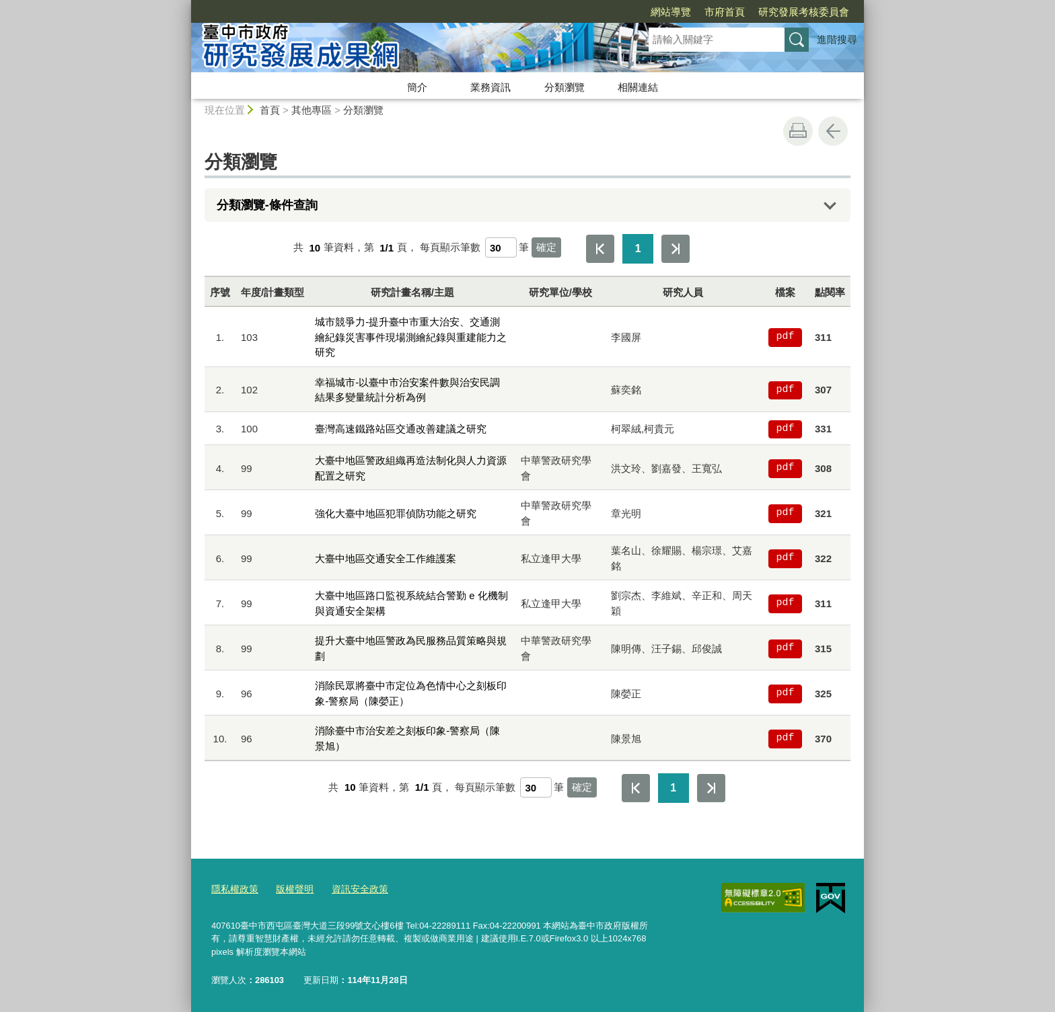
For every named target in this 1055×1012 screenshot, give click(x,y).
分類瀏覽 (564, 87)
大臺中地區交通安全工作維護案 (385, 558)
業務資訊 (490, 87)
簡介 (417, 87)
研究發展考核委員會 (726, 11)
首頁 (270, 110)
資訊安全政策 (352, 889)
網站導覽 (593, 11)
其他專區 (311, 110)
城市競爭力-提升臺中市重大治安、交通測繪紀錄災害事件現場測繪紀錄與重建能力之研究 (411, 337)
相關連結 (638, 87)
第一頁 (600, 249)
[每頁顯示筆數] (501, 247)
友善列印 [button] (798, 131)
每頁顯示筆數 (450, 248)
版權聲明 (289, 889)
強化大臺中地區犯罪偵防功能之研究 (395, 513)
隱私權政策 (233, 889)
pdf (785, 337)
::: (185, 5)
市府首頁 (647, 11)
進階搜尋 (837, 39)
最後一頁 (675, 249)
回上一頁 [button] (833, 131)
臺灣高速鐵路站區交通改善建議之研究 (400, 428)
